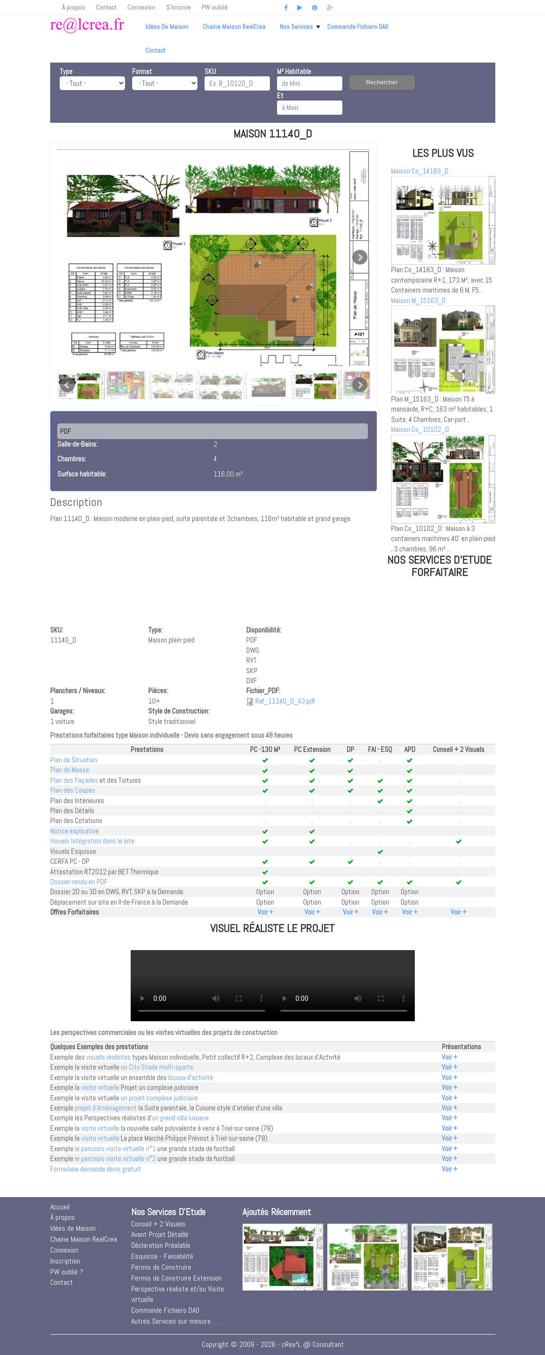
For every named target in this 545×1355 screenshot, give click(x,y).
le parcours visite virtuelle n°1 (115, 1148)
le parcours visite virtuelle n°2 (115, 1158)
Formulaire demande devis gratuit (95, 1168)
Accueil (60, 1207)
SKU (210, 71)
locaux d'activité (190, 1077)
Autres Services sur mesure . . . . (177, 1321)
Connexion (141, 7)
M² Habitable (294, 71)
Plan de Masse (69, 769)
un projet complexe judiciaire (159, 1097)
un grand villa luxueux (180, 1117)
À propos (73, 7)
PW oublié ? (66, 1272)
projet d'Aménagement (106, 1107)
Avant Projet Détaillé (159, 1234)
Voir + (265, 911)
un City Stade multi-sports (157, 1066)
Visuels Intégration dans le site (92, 840)
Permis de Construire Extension (176, 1278)
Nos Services (300, 27)
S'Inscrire (178, 7)
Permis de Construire (161, 1267)
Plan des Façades (74, 780)
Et (280, 95)
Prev (67, 385)
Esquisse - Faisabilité (162, 1256)
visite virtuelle (100, 1087)
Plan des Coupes (72, 790)
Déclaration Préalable (160, 1245)
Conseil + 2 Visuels (158, 1224)
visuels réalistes (108, 1057)
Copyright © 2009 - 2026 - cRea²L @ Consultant (273, 1344)
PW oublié (215, 7)
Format (142, 71)
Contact (106, 7)
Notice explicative (74, 830)
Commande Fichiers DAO (357, 27)
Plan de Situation (73, 759)
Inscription (65, 1261)
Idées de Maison (166, 27)
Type (66, 71)
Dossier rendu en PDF (78, 881)
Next (359, 257)
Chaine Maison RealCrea (234, 27)
